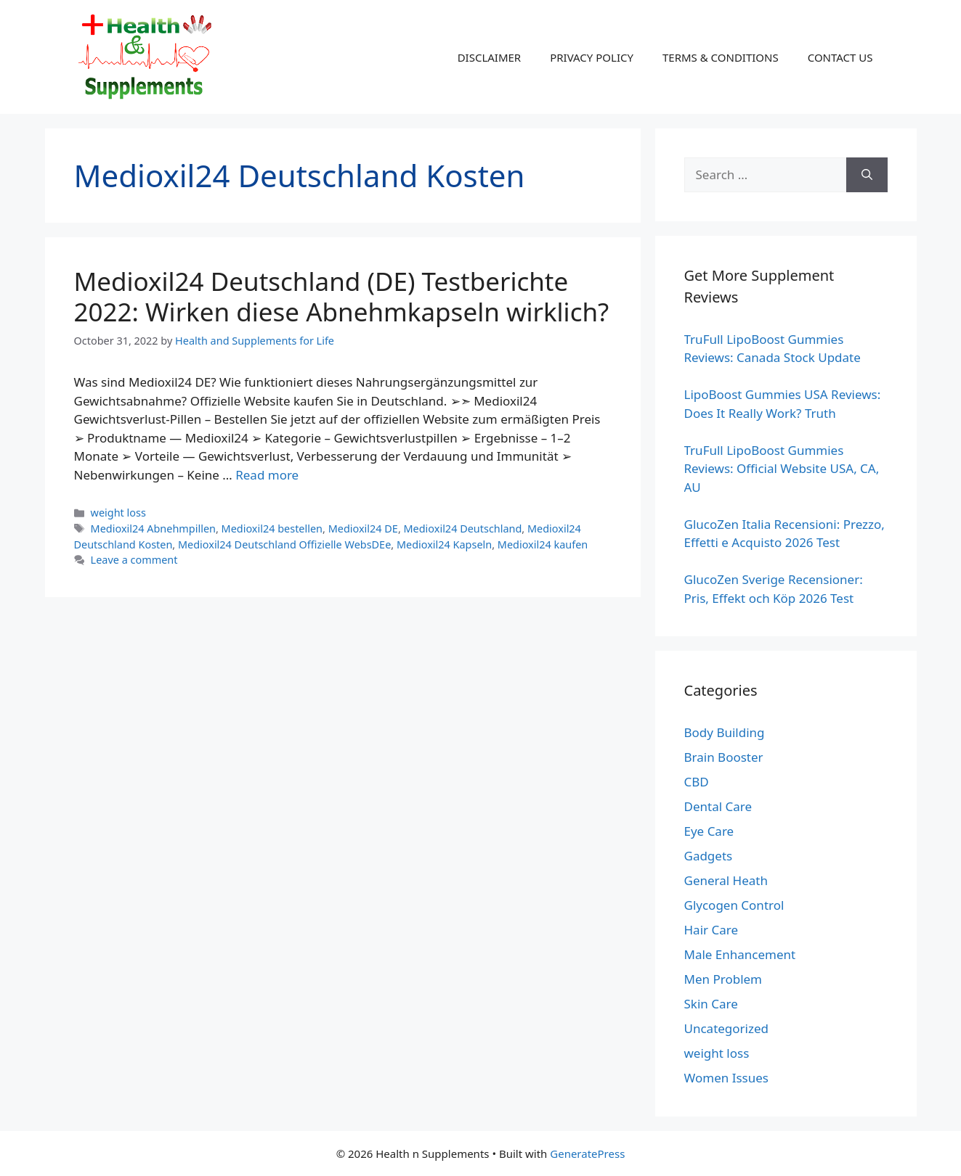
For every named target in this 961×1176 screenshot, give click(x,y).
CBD (696, 781)
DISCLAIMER (490, 57)
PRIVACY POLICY (591, 57)
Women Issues (726, 1077)
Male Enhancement (740, 954)
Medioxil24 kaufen (543, 544)
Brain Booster (723, 757)
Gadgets (708, 855)
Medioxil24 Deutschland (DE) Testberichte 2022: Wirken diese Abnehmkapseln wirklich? (341, 296)
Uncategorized (726, 1028)
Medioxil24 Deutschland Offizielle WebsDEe (284, 544)
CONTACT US (840, 57)
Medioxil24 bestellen (272, 528)
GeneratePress (587, 1153)
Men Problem (723, 979)
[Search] (867, 174)
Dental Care (718, 806)
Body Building (724, 732)
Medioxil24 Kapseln (444, 544)
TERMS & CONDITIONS (720, 57)
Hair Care (711, 929)
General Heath (726, 880)
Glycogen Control (734, 905)
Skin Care (711, 1003)
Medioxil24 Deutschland (463, 528)
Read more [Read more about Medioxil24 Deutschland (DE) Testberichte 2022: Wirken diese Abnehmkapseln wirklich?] (267, 474)
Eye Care (709, 831)
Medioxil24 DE (363, 528)
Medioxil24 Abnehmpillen (153, 528)
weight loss (118, 512)
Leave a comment (134, 560)
